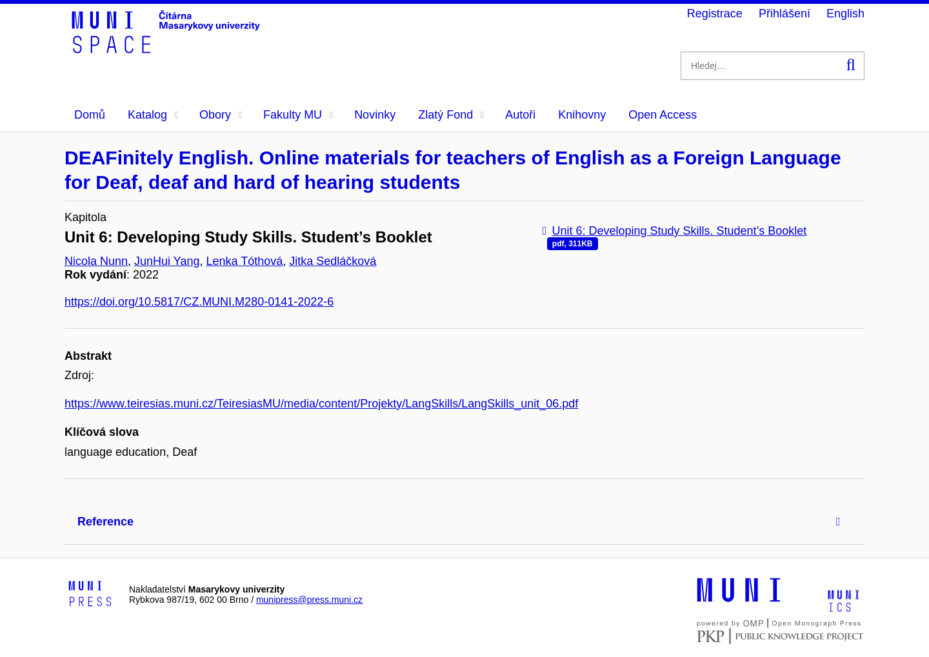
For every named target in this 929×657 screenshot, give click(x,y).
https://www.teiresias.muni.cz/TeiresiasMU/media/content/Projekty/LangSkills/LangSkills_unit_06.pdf (321, 403)
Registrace (715, 13)
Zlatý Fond (451, 114)
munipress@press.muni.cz (309, 599)
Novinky (374, 114)
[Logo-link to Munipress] (90, 594)
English (845, 13)
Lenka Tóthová (244, 261)
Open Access (662, 114)
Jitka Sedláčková (332, 261)
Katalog (153, 114)
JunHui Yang (166, 261)
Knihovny (582, 114)
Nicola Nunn (96, 261)
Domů (89, 114)
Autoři (520, 114)
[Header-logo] (168, 49)
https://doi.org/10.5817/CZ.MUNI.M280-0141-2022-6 (199, 301)
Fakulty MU (298, 114)
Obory (220, 114)
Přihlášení (784, 13)
